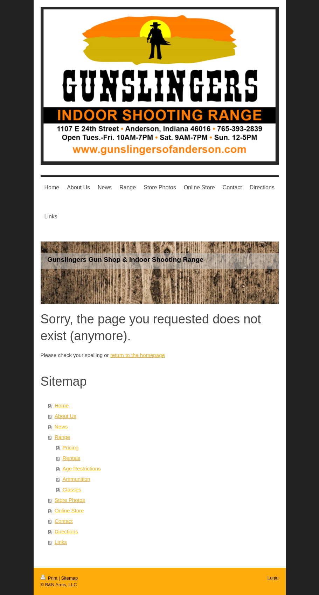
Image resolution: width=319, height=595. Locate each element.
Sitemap (69, 578)
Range (62, 437)
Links (61, 542)
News (61, 426)
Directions (66, 531)
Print (50, 578)
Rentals (72, 458)
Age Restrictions (82, 468)
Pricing (71, 447)
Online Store (69, 510)
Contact (64, 521)
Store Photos (70, 500)
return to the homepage (137, 355)
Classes (72, 489)
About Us (65, 416)
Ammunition (76, 479)
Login (273, 577)
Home (62, 405)
